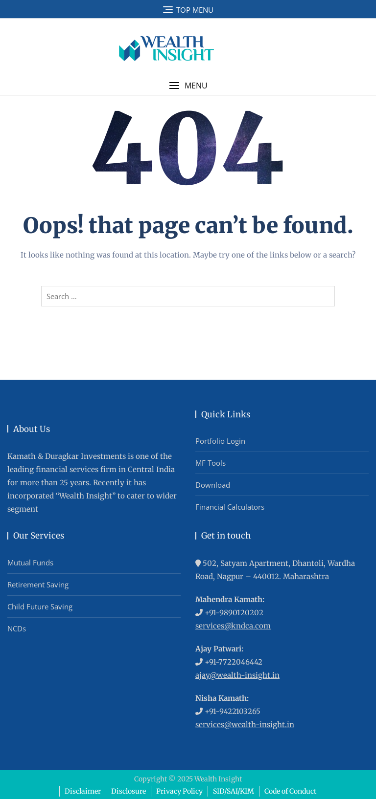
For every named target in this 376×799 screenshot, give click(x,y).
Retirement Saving (38, 584)
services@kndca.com (233, 625)
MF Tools (210, 463)
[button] (188, 85)
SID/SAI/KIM (233, 791)
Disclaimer (83, 791)
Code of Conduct (290, 791)
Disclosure (128, 791)
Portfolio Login (220, 441)
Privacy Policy (179, 791)
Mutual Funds (30, 562)
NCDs (16, 628)
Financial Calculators (229, 507)
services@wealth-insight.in (244, 724)
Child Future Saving (39, 606)
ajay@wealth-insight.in (237, 675)
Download (212, 485)
